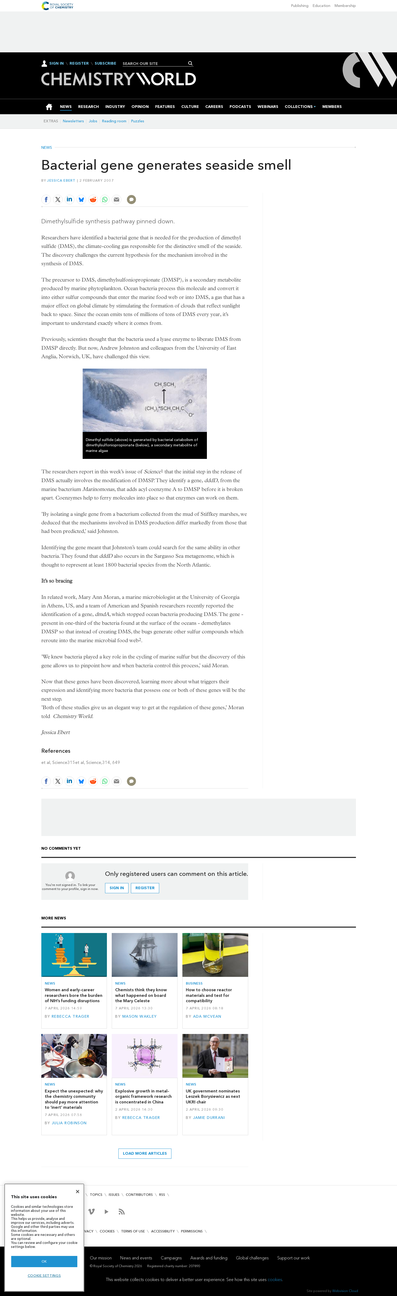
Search (191, 63)
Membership (345, 5)
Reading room (114, 121)
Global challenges (252, 1257)
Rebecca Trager (71, 1016)
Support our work (293, 1257)
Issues (114, 1195)
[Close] (77, 1191)
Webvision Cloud (345, 1291)
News (46, 148)
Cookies (107, 1231)
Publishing (299, 5)
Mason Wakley (139, 1016)
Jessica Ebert (61, 180)
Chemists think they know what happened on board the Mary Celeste (141, 995)
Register (79, 63)
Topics (96, 1195)
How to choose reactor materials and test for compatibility (209, 995)
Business (194, 983)
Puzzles (137, 121)
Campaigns (171, 1257)
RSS (162, 1195)
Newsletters (73, 121)
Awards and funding (208, 1257)
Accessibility (163, 1231)
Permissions (192, 1231)
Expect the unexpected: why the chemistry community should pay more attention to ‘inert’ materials (74, 1099)
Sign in (117, 888)
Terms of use (133, 1231)
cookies (275, 1279)
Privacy (86, 1231)
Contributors (139, 1195)
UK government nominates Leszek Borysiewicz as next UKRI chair (213, 1096)
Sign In (56, 63)
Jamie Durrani (209, 1117)
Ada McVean (207, 1016)
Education (321, 5)
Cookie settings (44, 1276)
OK (44, 1261)
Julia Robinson (69, 1123)
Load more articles (145, 1153)
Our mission (101, 1257)
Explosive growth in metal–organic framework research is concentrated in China (143, 1096)
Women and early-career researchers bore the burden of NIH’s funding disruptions (73, 995)
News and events (136, 1257)
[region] (44, 1238)
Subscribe (105, 63)
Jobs (93, 121)
